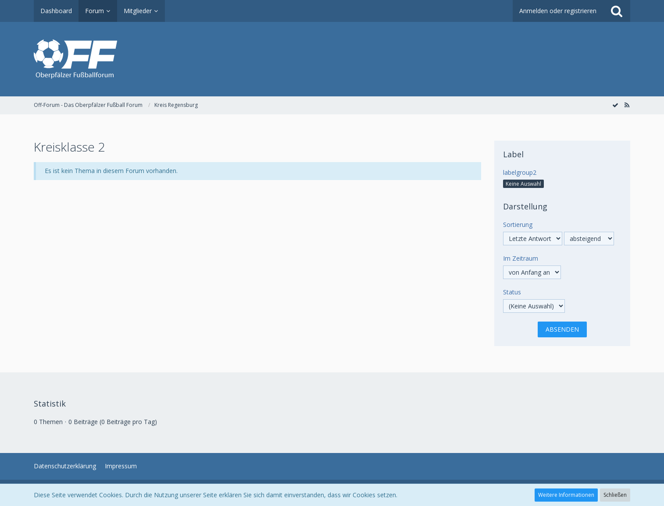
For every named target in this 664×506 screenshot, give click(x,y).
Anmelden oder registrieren (557, 11)
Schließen (615, 495)
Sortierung (517, 224)
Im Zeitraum (520, 258)
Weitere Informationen (566, 495)
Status (512, 292)
